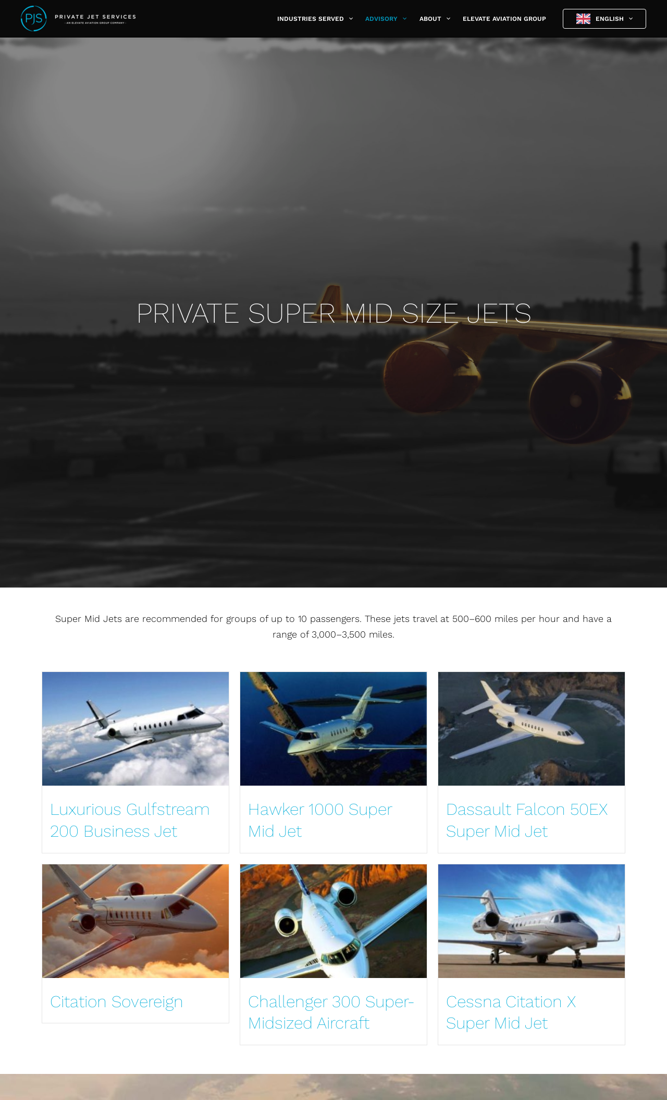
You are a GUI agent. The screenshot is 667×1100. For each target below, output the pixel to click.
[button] (348, 18)
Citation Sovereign (116, 1001)
